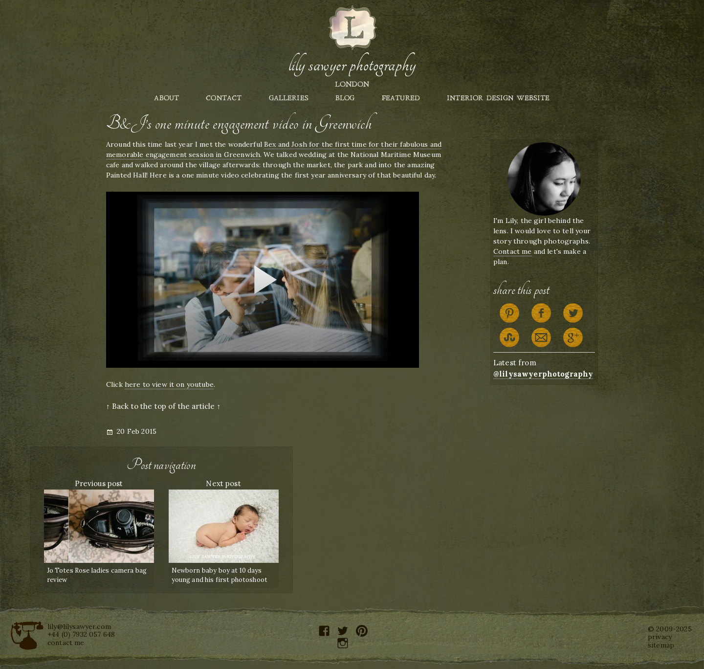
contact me (66, 642)
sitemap (661, 645)
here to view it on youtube (169, 384)
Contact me (512, 251)
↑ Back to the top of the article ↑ (163, 406)
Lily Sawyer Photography (352, 65)
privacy (660, 636)
